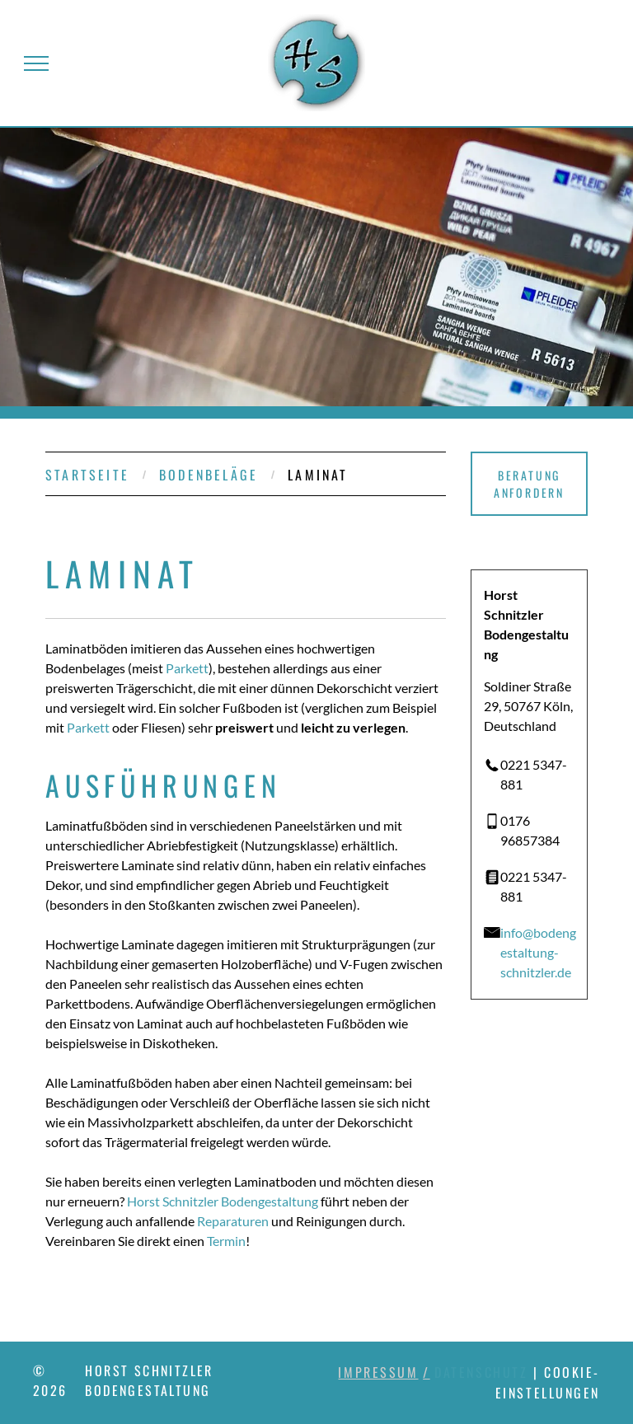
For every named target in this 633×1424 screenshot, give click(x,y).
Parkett (187, 668)
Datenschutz (481, 1372)
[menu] (36, 63)
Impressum (378, 1372)
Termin (226, 1240)
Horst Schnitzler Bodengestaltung (222, 1201)
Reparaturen (233, 1221)
